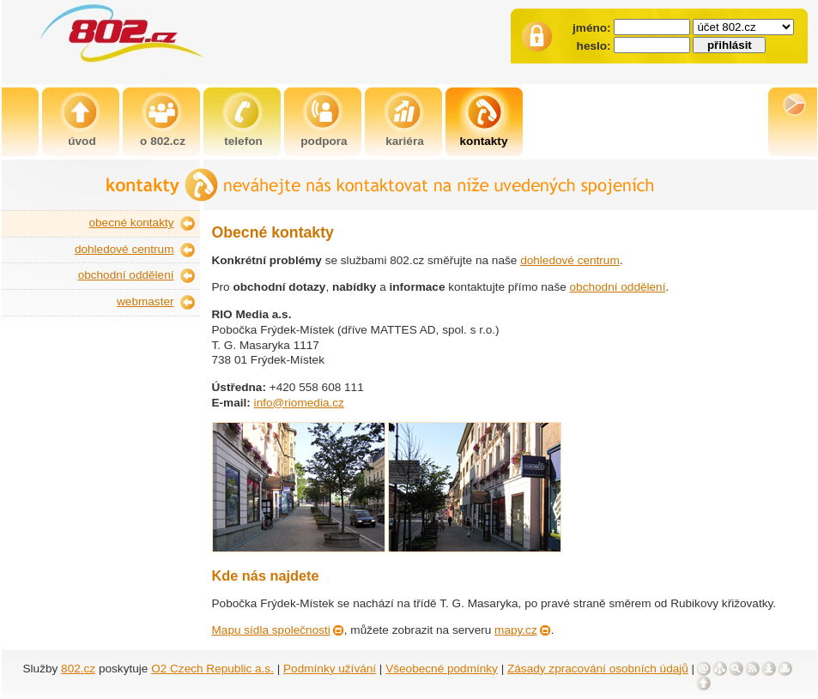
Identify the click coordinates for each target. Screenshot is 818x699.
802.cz (78, 668)
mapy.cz (515, 630)
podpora (323, 141)
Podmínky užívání (329, 668)
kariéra (404, 141)
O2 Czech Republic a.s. (212, 668)
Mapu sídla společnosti (271, 630)
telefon (243, 141)
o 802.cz (162, 141)
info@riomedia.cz (299, 402)
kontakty (484, 141)
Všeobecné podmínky (441, 668)
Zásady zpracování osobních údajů (597, 668)
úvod (81, 141)
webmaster (145, 301)
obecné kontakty (131, 222)
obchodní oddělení (126, 274)
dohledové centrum (124, 249)
